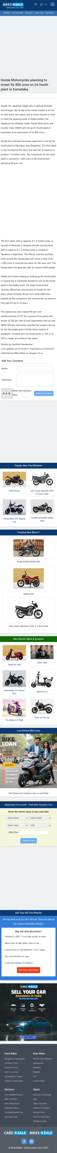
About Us (37, 1094)
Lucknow (15, 1072)
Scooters (37, 1067)
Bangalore (9, 1058)
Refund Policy (39, 1112)
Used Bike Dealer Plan (14, 1112)
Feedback (46, 1108)
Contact (36, 1108)
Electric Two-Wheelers (42, 1058)
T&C (35, 1117)
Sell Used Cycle (11, 1117)
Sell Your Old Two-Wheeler (28, 912)
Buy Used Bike (17, 13)
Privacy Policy (44, 1117)
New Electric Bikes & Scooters (28, 639)
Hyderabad (19, 1058)
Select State (36, 4)
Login (43, 4)
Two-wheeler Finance (14, 1094)
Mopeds (36, 1072)
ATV (34, 1076)
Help (35, 1103)
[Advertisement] (28, 46)
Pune (16, 1063)
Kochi (16, 1067)
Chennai (8, 1067)
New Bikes (49, 13)
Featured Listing (11, 1108)
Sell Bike (6, 13)
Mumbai (8, 1063)
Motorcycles (38, 1063)
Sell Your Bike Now (29, 970)
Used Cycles (18, 1081)
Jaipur (19, 1076)
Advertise (43, 1103)
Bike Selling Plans (12, 1103)
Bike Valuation (11, 1099)
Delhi (7, 1072)
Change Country (40, 1121)
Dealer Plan (39, 13)
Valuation (29, 13)
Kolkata (8, 1081)
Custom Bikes (39, 1081)
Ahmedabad (10, 1076)
